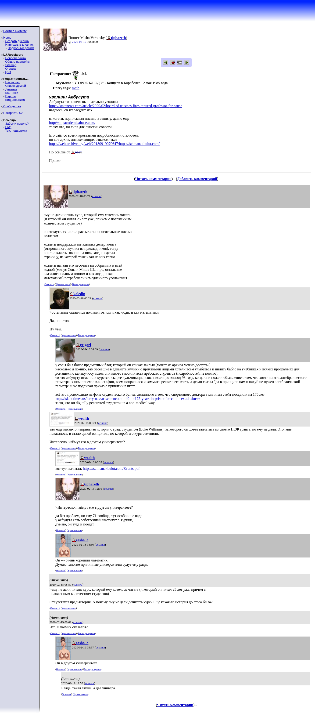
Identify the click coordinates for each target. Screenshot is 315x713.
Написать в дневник (19, 44)
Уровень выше (63, 284)
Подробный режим (21, 48)
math (75, 88)
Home (7, 37)
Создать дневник (17, 41)
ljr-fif (8, 72)
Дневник (11, 89)
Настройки (12, 82)
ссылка (96, 196)
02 (80, 41)
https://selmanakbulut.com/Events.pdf (111, 469)
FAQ (8, 127)
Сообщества (12, 106)
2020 (75, 41)
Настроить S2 (13, 113)
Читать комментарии (153, 179)
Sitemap (10, 65)
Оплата (10, 68)
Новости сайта (15, 58)
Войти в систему (14, 31)
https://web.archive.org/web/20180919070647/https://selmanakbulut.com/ (104, 144)
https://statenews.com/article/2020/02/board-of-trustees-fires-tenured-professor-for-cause (115, 106)
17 (84, 41)
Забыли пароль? (17, 123)
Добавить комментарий (197, 179)
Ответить (49, 284)
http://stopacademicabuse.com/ (72, 123)
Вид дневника (15, 99)
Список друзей (15, 85)
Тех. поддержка (16, 130)
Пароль (10, 96)
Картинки (11, 92)
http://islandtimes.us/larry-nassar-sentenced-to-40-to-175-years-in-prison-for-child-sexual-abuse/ (127, 399)
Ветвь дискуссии (80, 284)
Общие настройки (17, 61)
